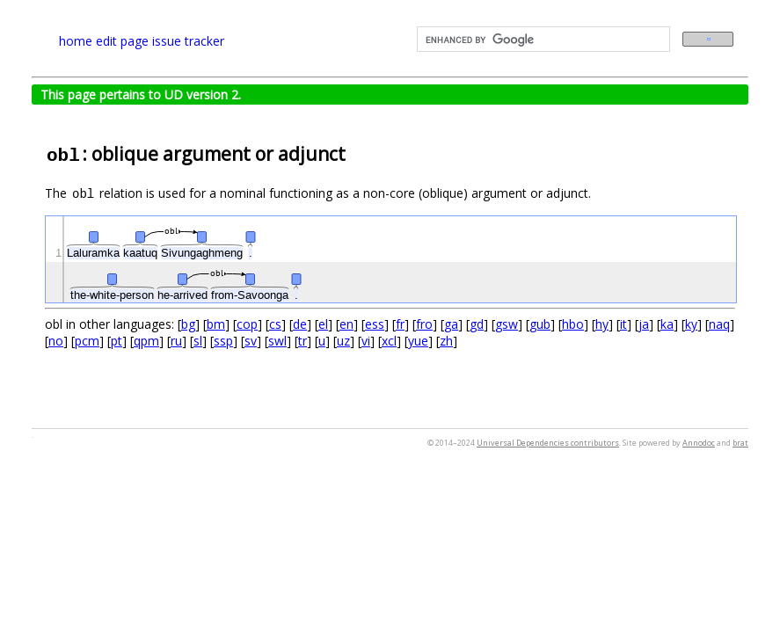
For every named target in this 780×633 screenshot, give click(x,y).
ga (451, 324)
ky (691, 324)
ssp (223, 340)
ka (667, 324)
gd (477, 324)
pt (116, 340)
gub (539, 324)
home (75, 41)
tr (302, 340)
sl (197, 340)
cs (275, 324)
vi (365, 340)
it (623, 324)
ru (176, 340)
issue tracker (188, 41)
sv (250, 340)
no (55, 340)
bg (188, 324)
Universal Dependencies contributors (548, 442)
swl (277, 340)
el (323, 324)
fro (424, 324)
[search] (542, 39)
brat (740, 442)
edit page (122, 41)
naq (719, 324)
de (300, 324)
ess (374, 324)
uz (343, 340)
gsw (506, 324)
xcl (389, 340)
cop (247, 324)
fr (400, 324)
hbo (573, 324)
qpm (146, 340)
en (346, 324)
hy (602, 324)
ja (643, 324)
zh (446, 340)
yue (418, 340)
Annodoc (698, 442)
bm (216, 324)
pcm (87, 340)
